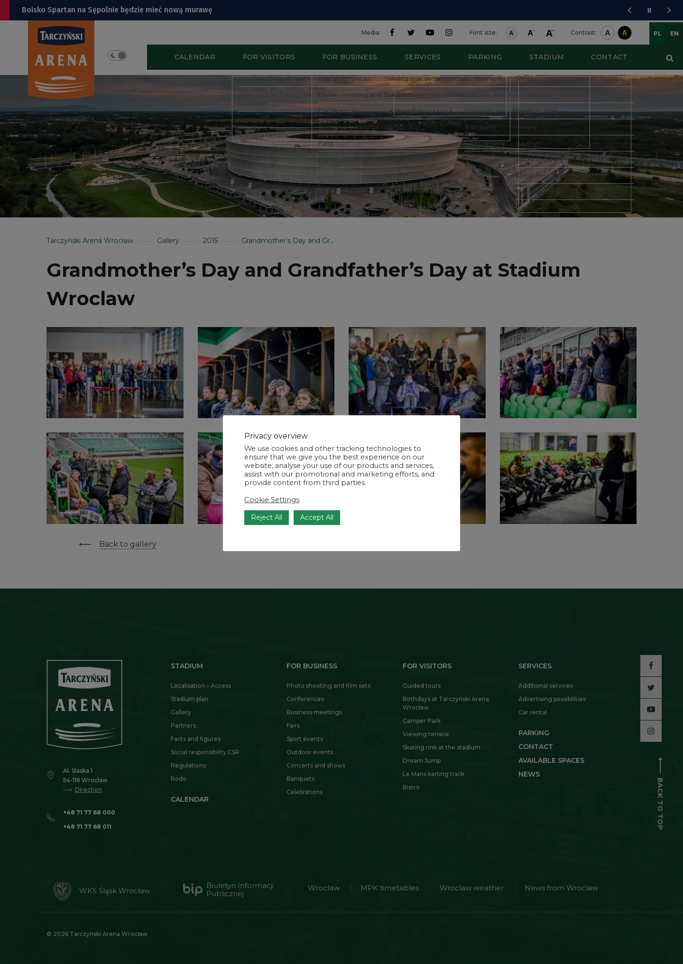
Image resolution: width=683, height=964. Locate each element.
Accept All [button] (316, 500)
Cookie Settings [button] (271, 482)
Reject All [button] (266, 500)
